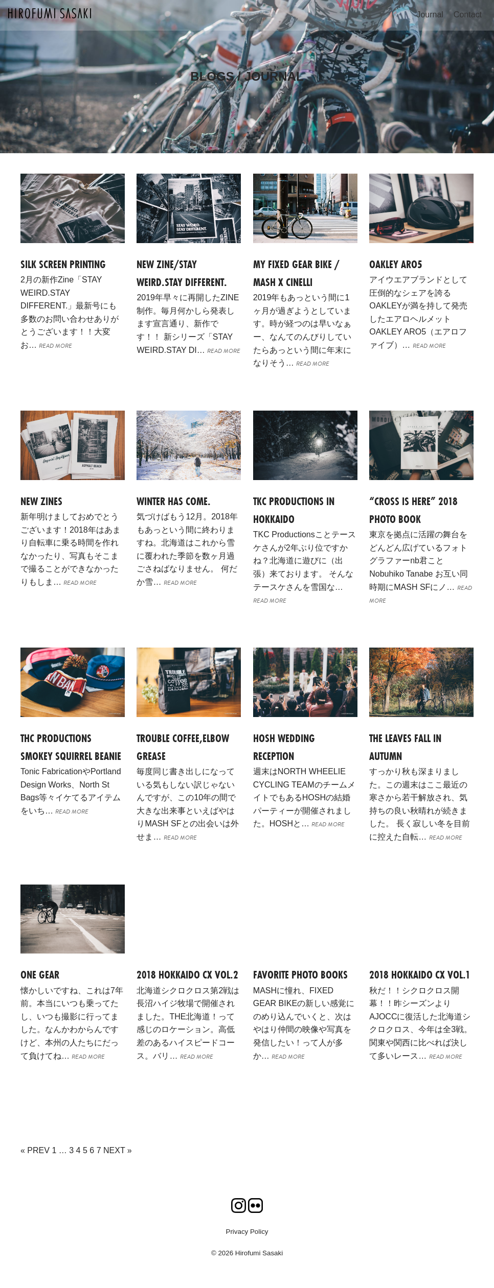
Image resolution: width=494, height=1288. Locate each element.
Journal (429, 14)
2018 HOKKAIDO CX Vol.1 (419, 974)
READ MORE (55, 345)
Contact (468, 14)
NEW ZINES (41, 501)
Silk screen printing (63, 264)
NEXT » (117, 1150)
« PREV (35, 1150)
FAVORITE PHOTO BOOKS (300, 974)
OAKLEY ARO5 (395, 264)
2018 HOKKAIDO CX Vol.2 (187, 974)
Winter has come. (174, 501)
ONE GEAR (39, 974)
